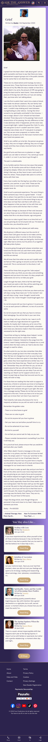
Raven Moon (27, 626)
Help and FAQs (12, 677)
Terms (25, 669)
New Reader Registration (32, 685)
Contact (10, 681)
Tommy (25, 593)
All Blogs (24, 656)
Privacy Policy (28, 673)
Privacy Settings (29, 681)
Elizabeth (26, 530)
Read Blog (24, 548)
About (9, 673)
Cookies (26, 677)
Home (9, 669)
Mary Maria (26, 559)
